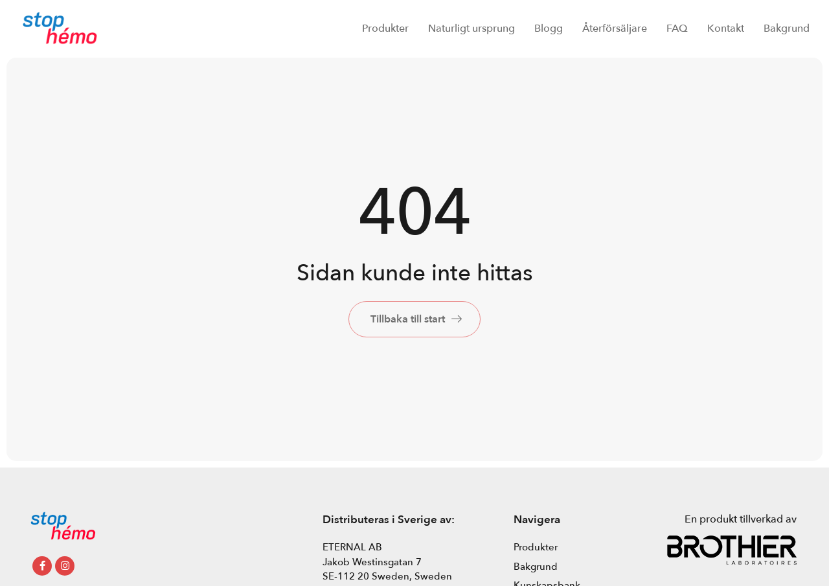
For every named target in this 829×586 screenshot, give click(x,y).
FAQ (677, 28)
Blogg (548, 28)
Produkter (385, 28)
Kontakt (725, 28)
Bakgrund (787, 28)
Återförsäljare (614, 28)
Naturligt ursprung (471, 28)
